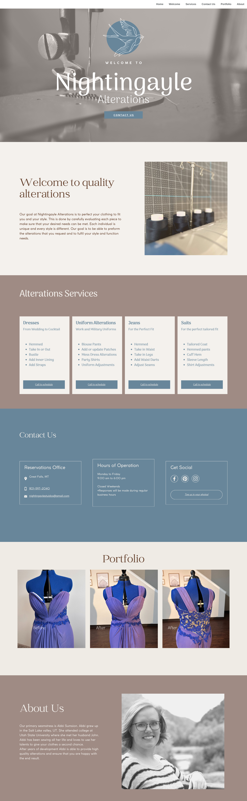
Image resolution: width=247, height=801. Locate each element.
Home (159, 4)
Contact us (124, 115)
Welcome (174, 4)
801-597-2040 (39, 489)
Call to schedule (44, 385)
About (240, 4)
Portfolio (226, 4)
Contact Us (208, 4)
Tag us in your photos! (196, 495)
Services (191, 4)
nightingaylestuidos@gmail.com (49, 496)
